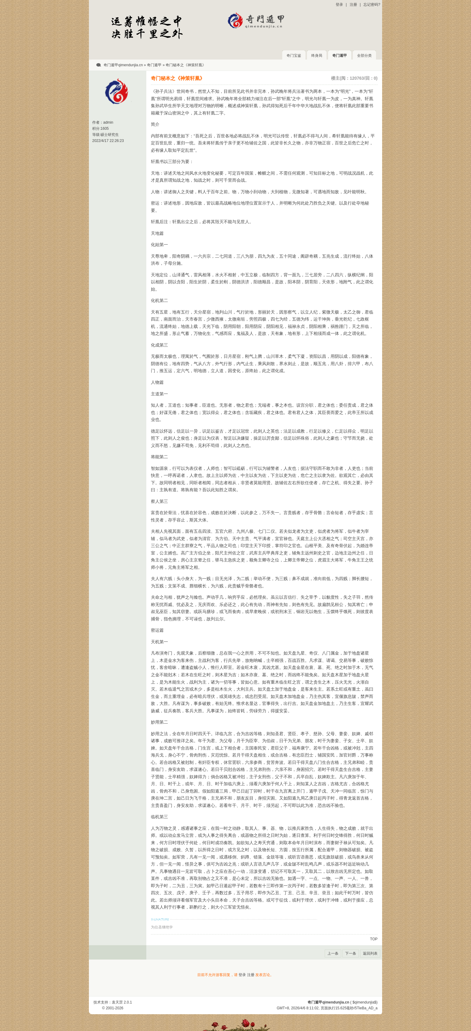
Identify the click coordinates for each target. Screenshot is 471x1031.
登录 (339, 4)
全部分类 (364, 55)
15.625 (341, 1008)
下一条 (350, 953)
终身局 (316, 55)
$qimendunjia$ (364, 1002)
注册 (353, 4)
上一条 (332, 953)
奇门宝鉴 (294, 55)
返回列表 (370, 953)
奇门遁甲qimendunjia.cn (123, 65)
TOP (374, 939)
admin (108, 122)
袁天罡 (117, 1002)
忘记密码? (371, 4)
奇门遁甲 (339, 55)
